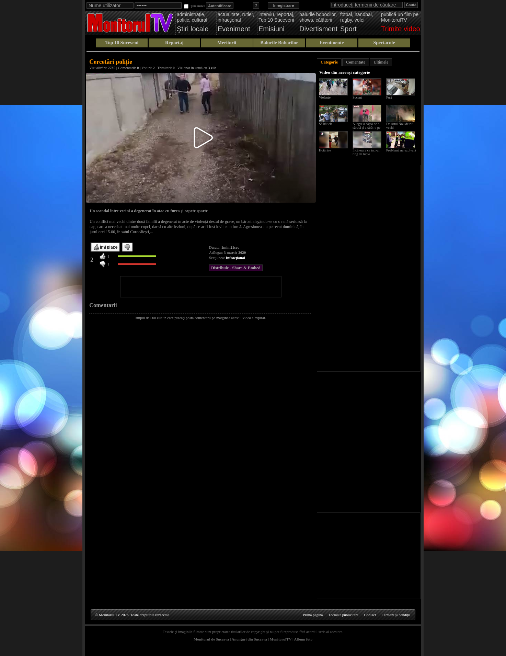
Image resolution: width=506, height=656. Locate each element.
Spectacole (384, 42)
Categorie (329, 62)
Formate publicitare (343, 615)
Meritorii (226, 42)
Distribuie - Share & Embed (236, 267)
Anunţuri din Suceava (249, 639)
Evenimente (332, 42)
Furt (389, 97)
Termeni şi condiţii (396, 615)
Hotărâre (325, 150)
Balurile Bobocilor (279, 42)
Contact (370, 615)
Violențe (325, 97)
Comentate (355, 62)
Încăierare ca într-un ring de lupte (366, 152)
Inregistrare (283, 5)
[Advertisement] (200, 286)
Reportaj (174, 42)
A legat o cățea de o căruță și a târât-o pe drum (366, 127)
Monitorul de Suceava (211, 639)
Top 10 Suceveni (122, 42)
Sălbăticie (325, 124)
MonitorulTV (280, 639)
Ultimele (380, 62)
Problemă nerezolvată (401, 150)
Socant (357, 97)
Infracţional (235, 258)
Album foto (303, 639)
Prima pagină (313, 615)
